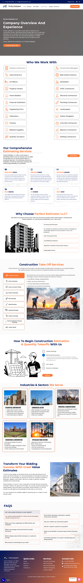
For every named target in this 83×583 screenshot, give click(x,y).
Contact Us (56, 6)
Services (29, 6)
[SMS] (79, 579)
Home (24, 6)
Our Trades (36, 6)
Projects (51, 6)
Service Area (44, 6)
